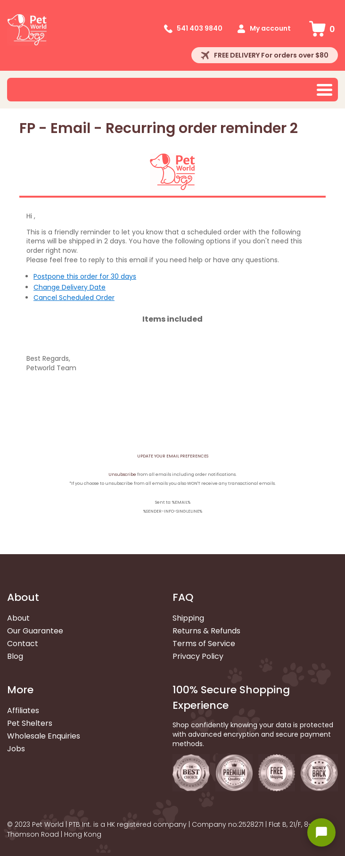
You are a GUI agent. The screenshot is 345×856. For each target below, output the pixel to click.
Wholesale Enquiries (43, 736)
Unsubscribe (122, 474)
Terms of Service (203, 643)
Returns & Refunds (206, 630)
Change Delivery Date (69, 287)
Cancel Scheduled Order (74, 297)
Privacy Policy (197, 656)
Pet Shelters (29, 723)
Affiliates (23, 710)
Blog (15, 656)
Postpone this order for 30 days (84, 276)
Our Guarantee (35, 630)
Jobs (16, 748)
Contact (22, 643)
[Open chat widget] (321, 832)
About (18, 618)
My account (270, 28)
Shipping (188, 618)
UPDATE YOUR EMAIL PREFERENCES (172, 456)
